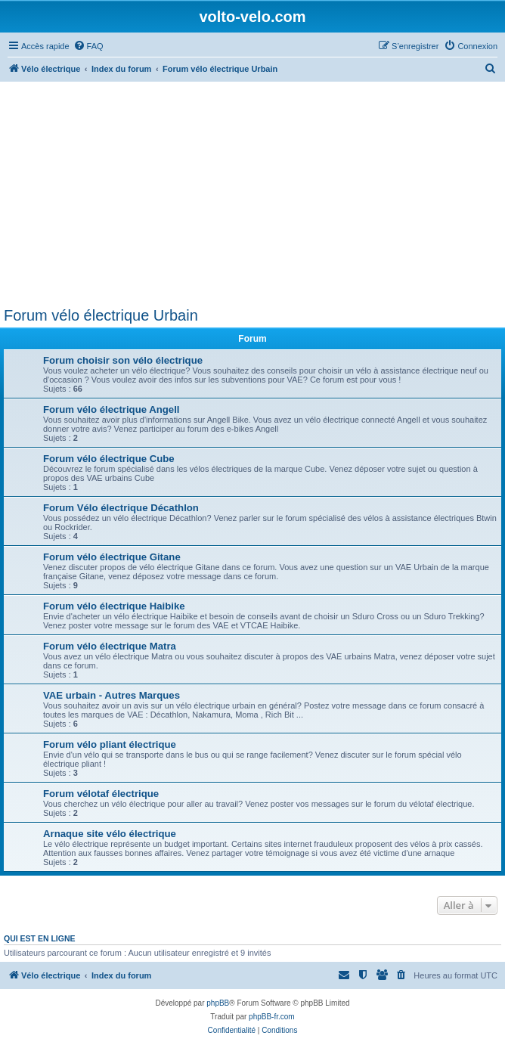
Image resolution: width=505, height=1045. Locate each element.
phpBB (217, 1003)
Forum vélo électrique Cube (109, 458)
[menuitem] (88, 46)
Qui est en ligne (40, 938)
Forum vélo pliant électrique (109, 744)
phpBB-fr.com (272, 1016)
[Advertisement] (252, 193)
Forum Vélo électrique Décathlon (121, 507)
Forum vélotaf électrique (101, 793)
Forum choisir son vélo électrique (123, 360)
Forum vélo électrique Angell (111, 409)
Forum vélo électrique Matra (109, 646)
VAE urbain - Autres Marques (111, 695)
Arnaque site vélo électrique (109, 833)
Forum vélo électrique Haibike (114, 606)
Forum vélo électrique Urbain (101, 315)
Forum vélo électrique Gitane (112, 557)
